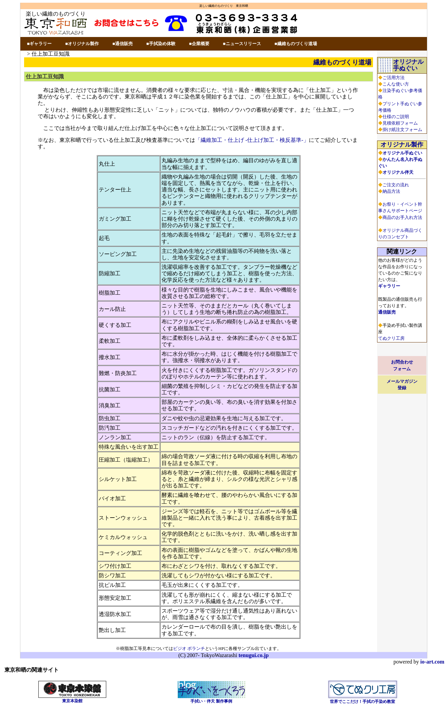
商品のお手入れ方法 (402, 217)
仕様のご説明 (396, 116)
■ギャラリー (39, 43)
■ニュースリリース (242, 43)
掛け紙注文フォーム (402, 129)
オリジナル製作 (401, 144)
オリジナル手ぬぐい (408, 65)
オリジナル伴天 (398, 172)
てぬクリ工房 (391, 338)
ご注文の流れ (396, 184)
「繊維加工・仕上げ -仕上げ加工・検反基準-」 (252, 140)
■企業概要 (199, 43)
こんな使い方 (396, 84)
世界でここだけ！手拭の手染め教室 (362, 701)
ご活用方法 (394, 77)
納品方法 (391, 191)
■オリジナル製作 (82, 43)
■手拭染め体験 (160, 43)
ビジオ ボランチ (189, 648)
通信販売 (387, 312)
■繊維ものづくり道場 (296, 43)
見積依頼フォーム (400, 123)
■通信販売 (122, 43)
